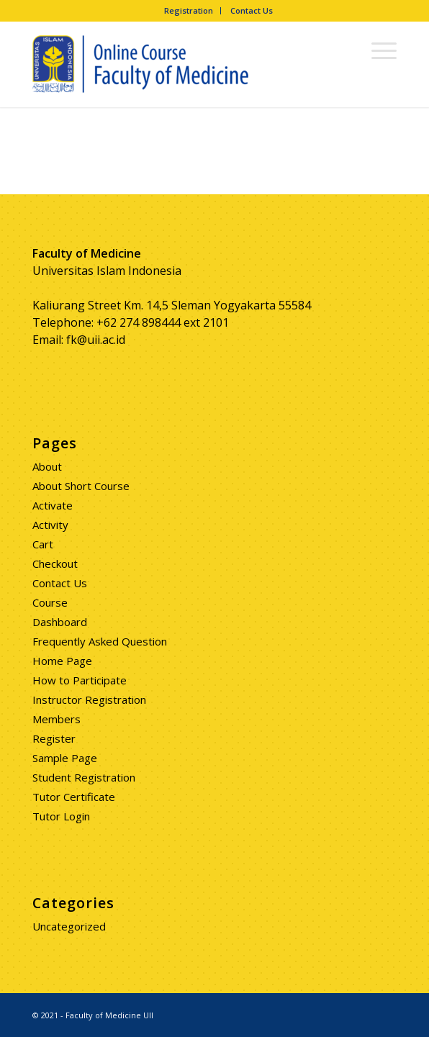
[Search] (343, 49)
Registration (188, 10)
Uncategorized (69, 926)
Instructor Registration (89, 699)
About (47, 466)
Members (56, 719)
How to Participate (79, 680)
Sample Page (64, 758)
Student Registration (83, 777)
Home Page (62, 660)
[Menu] (377, 49)
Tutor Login (61, 816)
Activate (52, 505)
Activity (50, 524)
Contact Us (251, 10)
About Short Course (81, 486)
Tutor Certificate (73, 796)
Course (50, 602)
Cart (42, 544)
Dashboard (59, 622)
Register (54, 738)
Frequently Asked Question (99, 641)
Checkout (55, 563)
